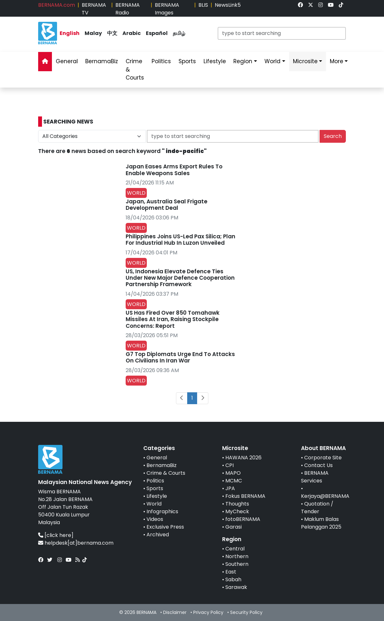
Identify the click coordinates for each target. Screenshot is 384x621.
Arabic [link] (131, 33)
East (230, 571)
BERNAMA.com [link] (56, 5)
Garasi (233, 527)
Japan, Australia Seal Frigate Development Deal (166, 205)
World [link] (272, 61)
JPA (230, 488)
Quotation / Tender (317, 507)
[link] (300, 5)
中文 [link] (112, 33)
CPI (229, 465)
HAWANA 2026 (243, 457)
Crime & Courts (165, 473)
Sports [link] (187, 61)
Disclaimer (175, 612)
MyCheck (237, 511)
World (154, 503)
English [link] (69, 33)
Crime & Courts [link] (135, 69)
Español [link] (157, 33)
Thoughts (237, 503)
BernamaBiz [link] (101, 61)
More (336, 61)
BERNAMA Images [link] (167, 8)
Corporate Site (323, 457)
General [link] (67, 61)
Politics (155, 480)
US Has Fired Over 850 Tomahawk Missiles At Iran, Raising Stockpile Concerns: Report (173, 319)
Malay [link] (93, 33)
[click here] (59, 535)
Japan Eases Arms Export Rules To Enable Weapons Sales (174, 170)
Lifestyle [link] (215, 61)
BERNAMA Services (315, 476)
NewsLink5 (228, 5)
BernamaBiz (161, 465)
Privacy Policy (208, 612)
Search (333, 136)
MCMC (233, 480)
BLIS (203, 5)
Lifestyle (156, 496)
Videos (154, 519)
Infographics (162, 511)
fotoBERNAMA (242, 519)
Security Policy (246, 612)
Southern (236, 564)
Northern (236, 556)
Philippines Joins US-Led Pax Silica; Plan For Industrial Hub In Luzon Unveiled (180, 240)
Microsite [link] (305, 61)
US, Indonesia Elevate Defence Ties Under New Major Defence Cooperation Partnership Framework (180, 278)
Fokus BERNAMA (245, 496)
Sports (154, 488)
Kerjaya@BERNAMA (325, 496)
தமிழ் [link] (179, 33)
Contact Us (318, 465)
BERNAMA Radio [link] (127, 8)
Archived (157, 534)
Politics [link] (161, 61)
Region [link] (242, 61)
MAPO (233, 473)
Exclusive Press (165, 527)
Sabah (233, 579)
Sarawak (236, 587)
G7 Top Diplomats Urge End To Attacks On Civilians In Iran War (180, 357)
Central (235, 548)
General (156, 457)
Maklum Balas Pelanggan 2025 (321, 523)
